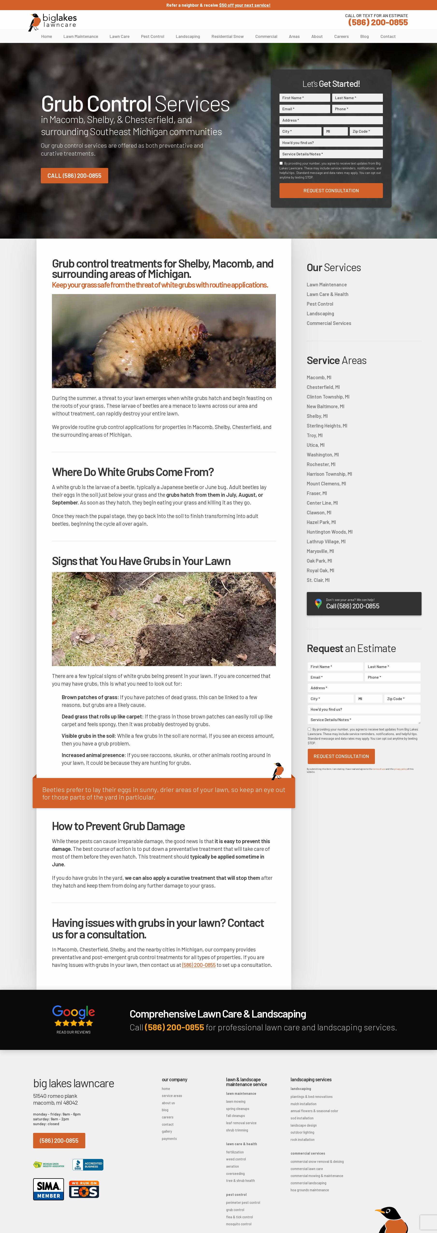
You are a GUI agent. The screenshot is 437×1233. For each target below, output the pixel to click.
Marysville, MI (320, 551)
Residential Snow (228, 36)
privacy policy (400, 769)
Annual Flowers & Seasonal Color (314, 1111)
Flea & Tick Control (239, 1217)
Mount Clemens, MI (326, 483)
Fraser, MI (317, 493)
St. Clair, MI (318, 580)
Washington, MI (323, 454)
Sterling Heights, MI (327, 425)
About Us (168, 1103)
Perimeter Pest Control (243, 1202)
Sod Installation (302, 1118)
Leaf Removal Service (241, 1123)
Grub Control (235, 1210)
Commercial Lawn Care (307, 1169)
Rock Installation (303, 1139)
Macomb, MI (319, 377)
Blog (364, 36)
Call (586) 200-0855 (74, 175)
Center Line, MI (322, 503)
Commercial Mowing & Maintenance (315, 1176)
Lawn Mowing (235, 1101)
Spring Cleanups (237, 1109)
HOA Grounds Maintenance (310, 1190)
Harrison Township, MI (329, 474)
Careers (341, 36)
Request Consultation (331, 190)
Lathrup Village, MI (326, 541)
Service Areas (172, 1096)
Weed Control (236, 1159)
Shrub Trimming (237, 1130)
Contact (388, 36)
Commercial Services (329, 323)
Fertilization (235, 1152)
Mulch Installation (303, 1104)
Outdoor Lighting (302, 1132)
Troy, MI (315, 435)
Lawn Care (119, 36)
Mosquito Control (238, 1224)
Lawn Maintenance (81, 36)
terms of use (379, 769)
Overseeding (235, 1173)
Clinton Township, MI (328, 397)
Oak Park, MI (319, 561)
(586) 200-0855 (376, 19)
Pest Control (152, 36)
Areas (294, 36)
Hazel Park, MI (321, 522)
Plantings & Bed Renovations (312, 1097)
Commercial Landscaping (308, 1183)
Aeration (232, 1166)
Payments (169, 1139)
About (317, 36)
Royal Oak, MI (320, 570)
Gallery (167, 1131)
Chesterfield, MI (323, 387)
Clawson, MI (319, 512)
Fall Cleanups (235, 1116)
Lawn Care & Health (328, 294)
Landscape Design (304, 1125)
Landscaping (188, 36)
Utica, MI (316, 445)
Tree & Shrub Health (240, 1180)
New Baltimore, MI (325, 406)
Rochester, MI (321, 464)
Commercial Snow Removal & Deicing (315, 1161)
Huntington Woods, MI (330, 532)
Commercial (266, 36)
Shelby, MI (317, 416)
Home (46, 36)
